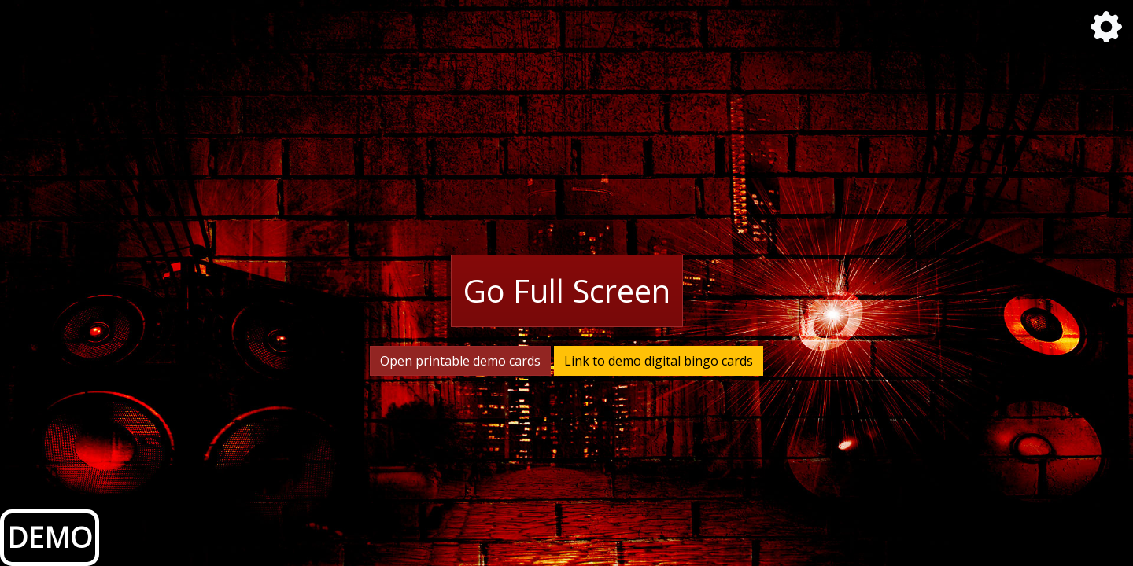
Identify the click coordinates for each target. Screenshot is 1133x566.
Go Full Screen (566, 290)
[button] (1106, 26)
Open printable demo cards (460, 360)
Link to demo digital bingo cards (658, 360)
